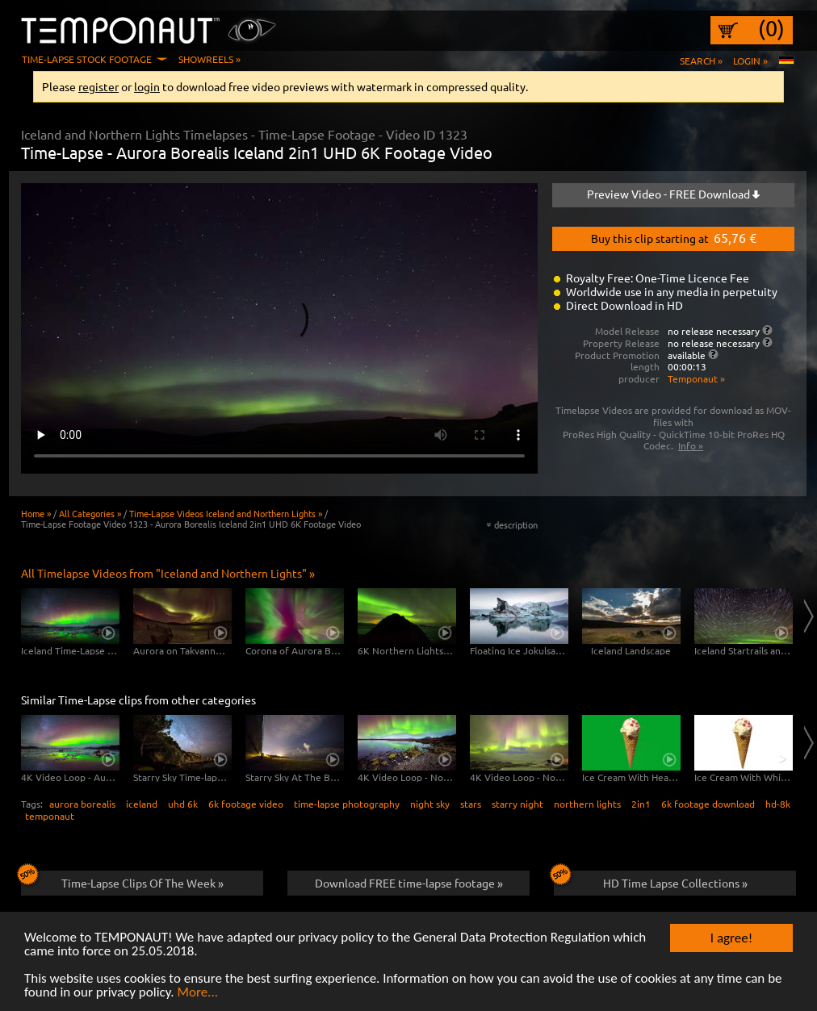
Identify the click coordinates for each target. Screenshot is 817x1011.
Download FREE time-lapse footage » (409, 882)
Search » (701, 60)
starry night (517, 803)
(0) (771, 28)
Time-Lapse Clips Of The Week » (122, 880)
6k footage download (708, 803)
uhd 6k (183, 803)
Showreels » (209, 58)
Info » (690, 445)
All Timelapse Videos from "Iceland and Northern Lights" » (168, 573)
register (98, 86)
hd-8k (777, 803)
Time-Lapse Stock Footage (87, 58)
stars (470, 803)
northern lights (587, 803)
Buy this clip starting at (673, 237)
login (147, 86)
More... (197, 992)
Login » (750, 60)
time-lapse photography (347, 803)
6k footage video (245, 803)
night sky (430, 803)
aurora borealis (82, 803)
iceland (141, 803)
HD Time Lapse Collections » (651, 880)
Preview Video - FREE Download (673, 193)
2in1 (641, 803)
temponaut (49, 815)
